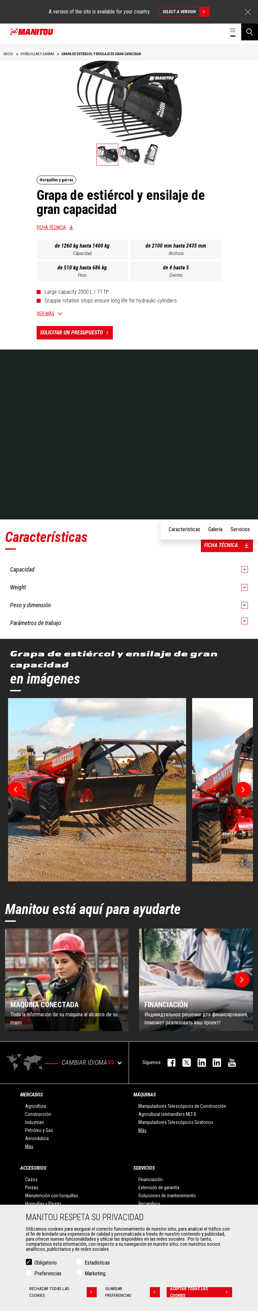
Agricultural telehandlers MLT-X (167, 1114)
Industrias (34, 1122)
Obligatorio (45, 1263)
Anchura (176, 253)
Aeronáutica (37, 1138)
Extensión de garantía (158, 1187)
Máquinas (144, 1095)
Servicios (144, 1168)
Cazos (31, 1179)
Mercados (31, 1095)
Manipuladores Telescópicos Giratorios (175, 1122)
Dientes (176, 275)
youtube (228, 1062)
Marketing (95, 1273)
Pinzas (31, 1187)
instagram (198, 1062)
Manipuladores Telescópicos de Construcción (182, 1106)
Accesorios (33, 1168)
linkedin (213, 1062)
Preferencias (47, 1273)
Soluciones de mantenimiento (167, 1195)
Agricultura (35, 1106)
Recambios (149, 1203)
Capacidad (82, 253)
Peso (82, 275)
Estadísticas (97, 1263)
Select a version (186, 11)
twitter (183, 1062)
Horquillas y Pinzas (43, 1203)
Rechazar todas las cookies (63, 1292)
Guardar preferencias (132, 1292)
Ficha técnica (51, 227)
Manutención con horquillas (51, 1195)
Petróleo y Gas (39, 1130)
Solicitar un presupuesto (76, 332)
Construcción (38, 1114)
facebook (168, 1062)
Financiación (150, 1179)
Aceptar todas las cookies (201, 1292)
